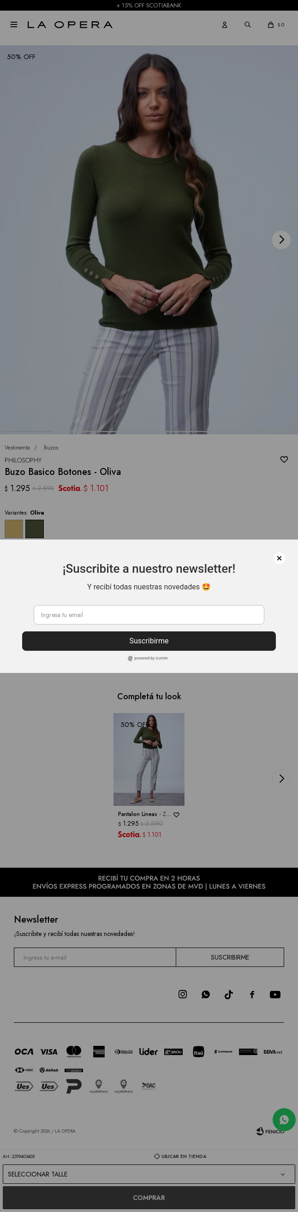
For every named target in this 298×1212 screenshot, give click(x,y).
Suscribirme (148, 640)
